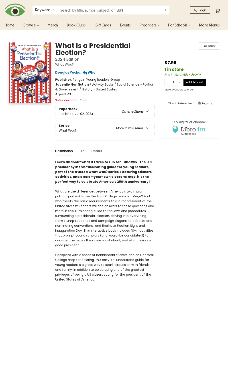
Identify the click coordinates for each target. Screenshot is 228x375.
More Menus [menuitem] (209, 25)
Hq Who (90, 72)
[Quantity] (173, 82)
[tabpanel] (105, 226)
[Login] (200, 10)
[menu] (114, 25)
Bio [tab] (82, 151)
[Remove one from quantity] (167, 82)
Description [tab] (64, 151)
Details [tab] (97, 151)
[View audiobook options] (189, 128)
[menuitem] (9, 25)
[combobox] (45, 10)
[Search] (165, 10)
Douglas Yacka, (69, 72)
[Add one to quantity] (179, 82)
